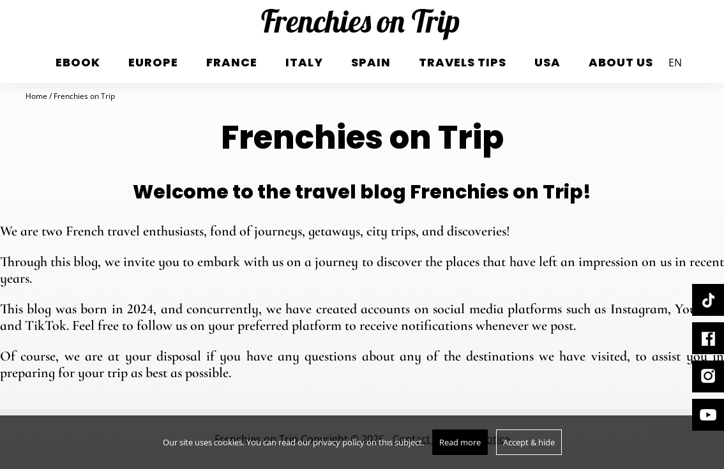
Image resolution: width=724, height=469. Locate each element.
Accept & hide (529, 442)
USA (547, 62)
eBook (78, 62)
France (231, 62)
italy (304, 62)
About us (621, 62)
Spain (371, 62)
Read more (460, 442)
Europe (153, 62)
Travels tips (462, 62)
